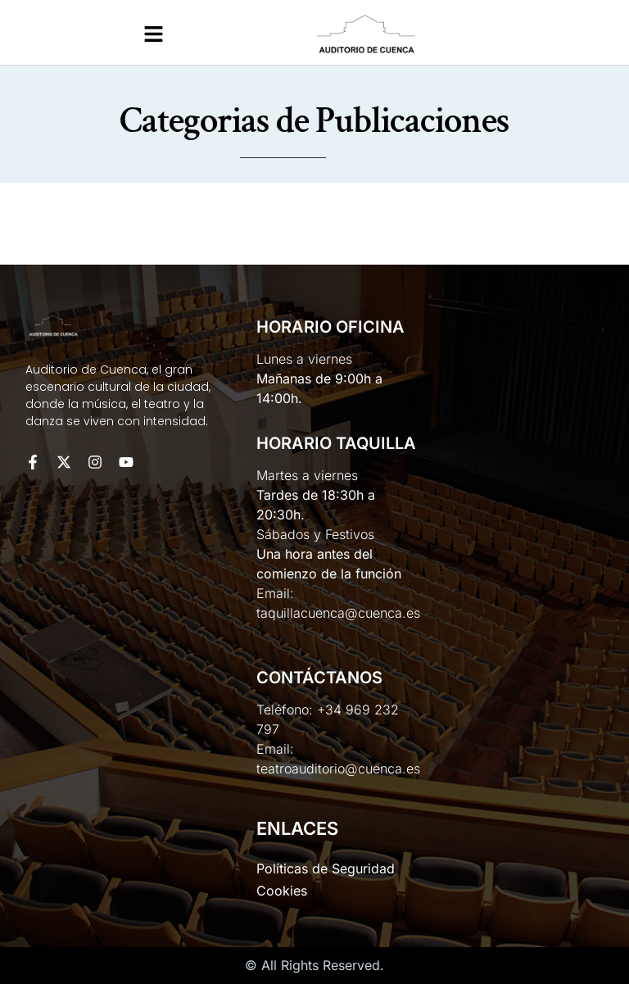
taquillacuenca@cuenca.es (338, 613)
